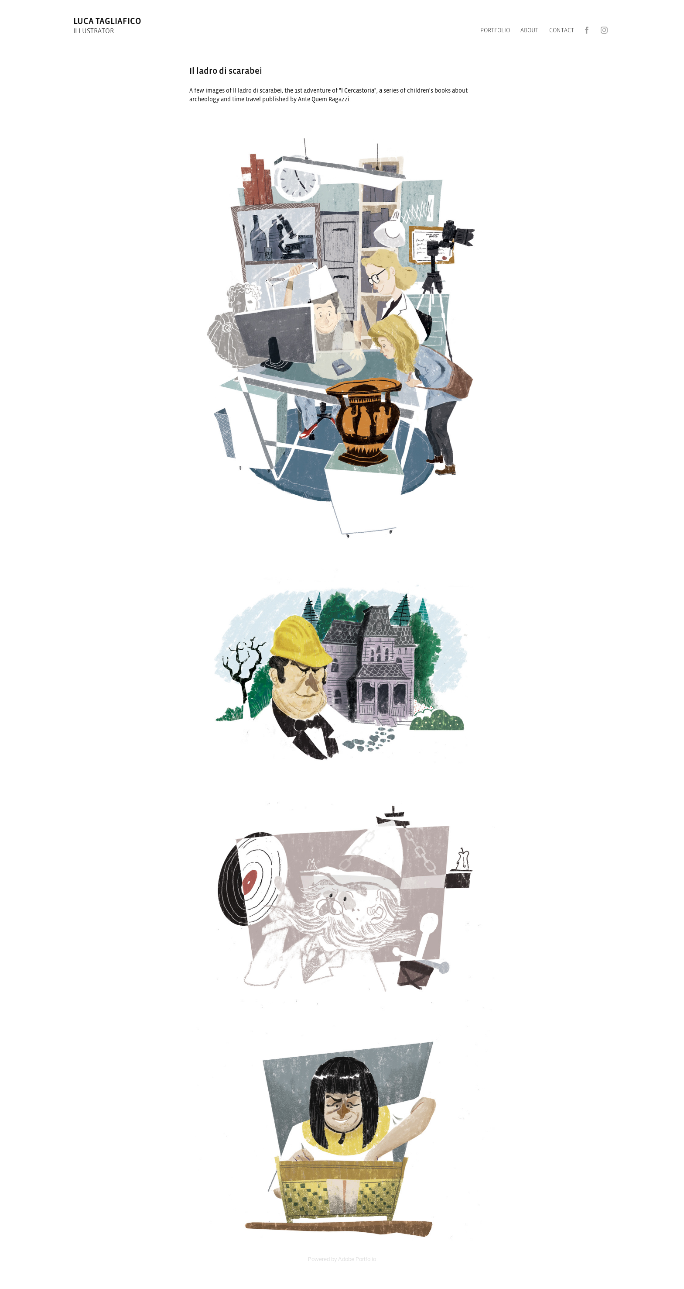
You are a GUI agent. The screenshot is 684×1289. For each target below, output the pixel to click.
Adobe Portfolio (357, 1259)
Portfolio (495, 30)
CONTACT (561, 30)
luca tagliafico (108, 21)
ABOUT (529, 30)
